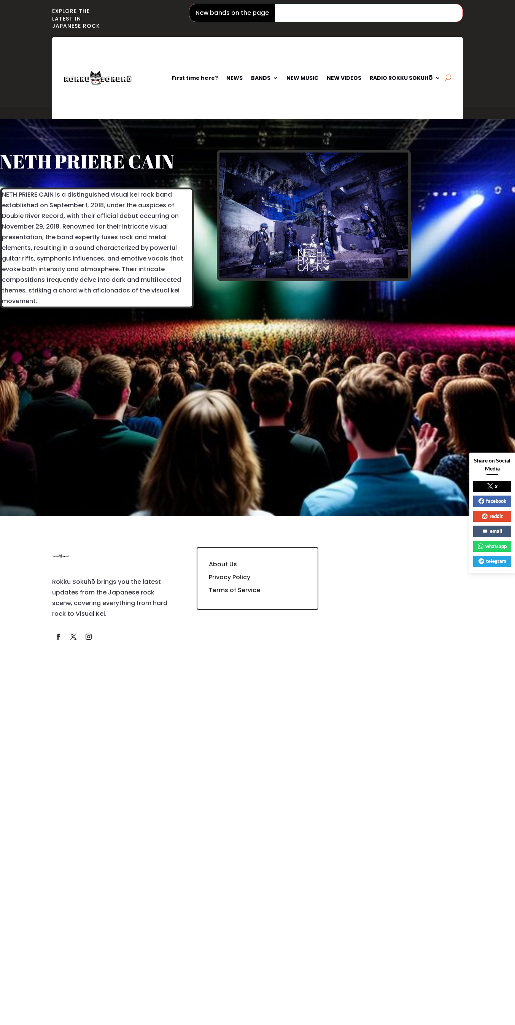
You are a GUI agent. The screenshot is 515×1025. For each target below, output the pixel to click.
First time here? (195, 78)
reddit (492, 516)
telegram (492, 561)
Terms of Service (234, 590)
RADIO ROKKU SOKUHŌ (401, 78)
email (492, 531)
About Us (223, 564)
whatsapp (492, 546)
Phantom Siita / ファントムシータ (334, 12)
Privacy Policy (229, 577)
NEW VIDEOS (344, 78)
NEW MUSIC (302, 78)
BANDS (260, 78)
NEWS (234, 78)
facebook (492, 501)
